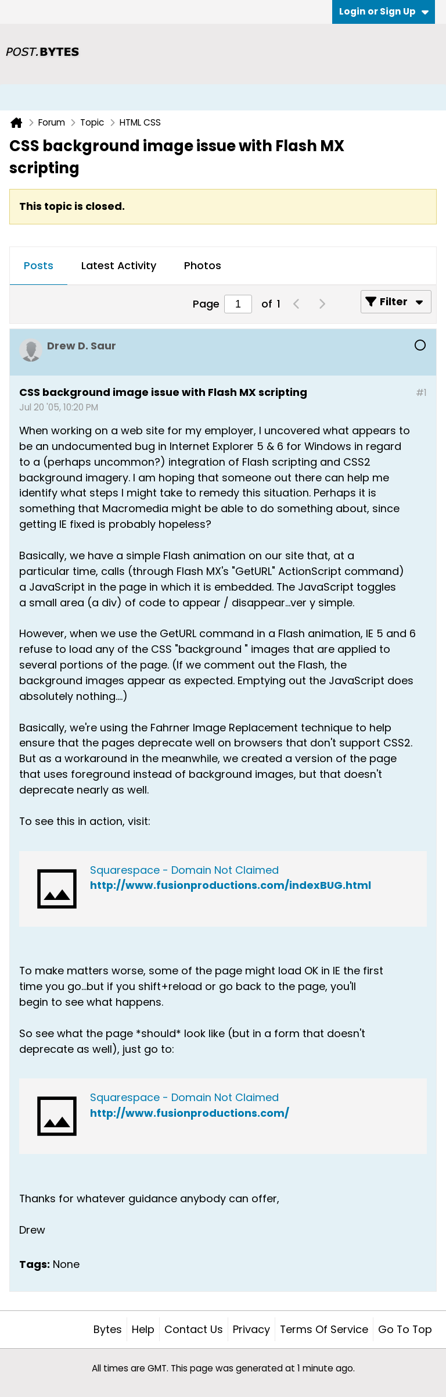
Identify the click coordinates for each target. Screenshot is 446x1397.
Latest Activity (118, 265)
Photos (202, 265)
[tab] (38, 266)
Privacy (251, 1329)
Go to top (405, 1329)
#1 (421, 393)
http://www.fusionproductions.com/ (189, 1113)
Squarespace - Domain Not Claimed (184, 870)
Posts (38, 265)
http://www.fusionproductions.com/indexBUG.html (230, 885)
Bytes (107, 1329)
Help (143, 1329)
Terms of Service (324, 1329)
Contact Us (193, 1329)
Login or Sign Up (384, 11)
